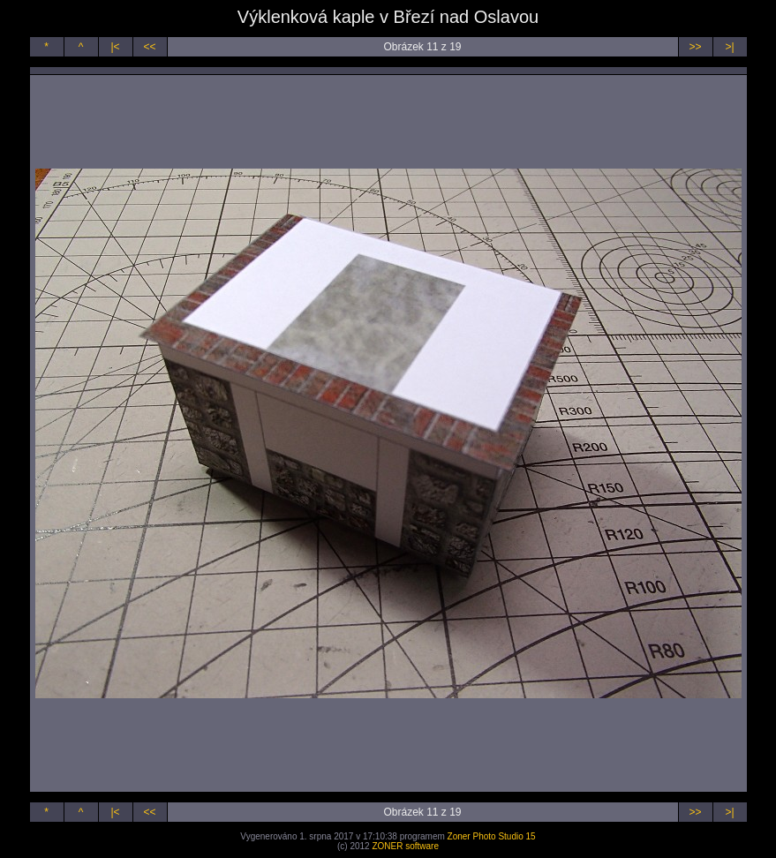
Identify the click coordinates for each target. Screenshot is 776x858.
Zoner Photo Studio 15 (492, 836)
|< (114, 47)
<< (149, 47)
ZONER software (405, 846)
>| (729, 47)
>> (695, 47)
